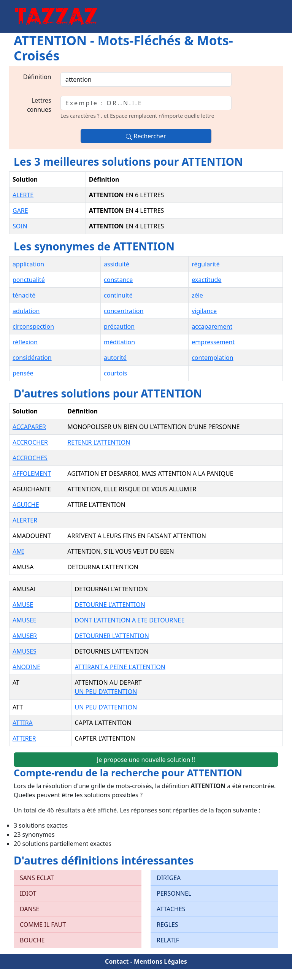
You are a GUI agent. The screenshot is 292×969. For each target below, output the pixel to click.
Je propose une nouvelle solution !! (146, 759)
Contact (117, 961)
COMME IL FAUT (43, 924)
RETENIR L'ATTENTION (98, 442)
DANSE (29, 909)
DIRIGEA (169, 878)
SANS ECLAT (37, 878)
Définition (37, 77)
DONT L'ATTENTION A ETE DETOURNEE (130, 620)
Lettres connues (39, 105)
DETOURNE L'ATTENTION (110, 604)
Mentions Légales (160, 961)
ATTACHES (171, 909)
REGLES (167, 924)
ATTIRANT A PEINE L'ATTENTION (120, 667)
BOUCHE (32, 940)
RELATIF (168, 940)
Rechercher (146, 136)
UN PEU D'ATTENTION (106, 691)
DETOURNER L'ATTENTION (112, 636)
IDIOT (28, 893)
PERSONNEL (174, 893)
